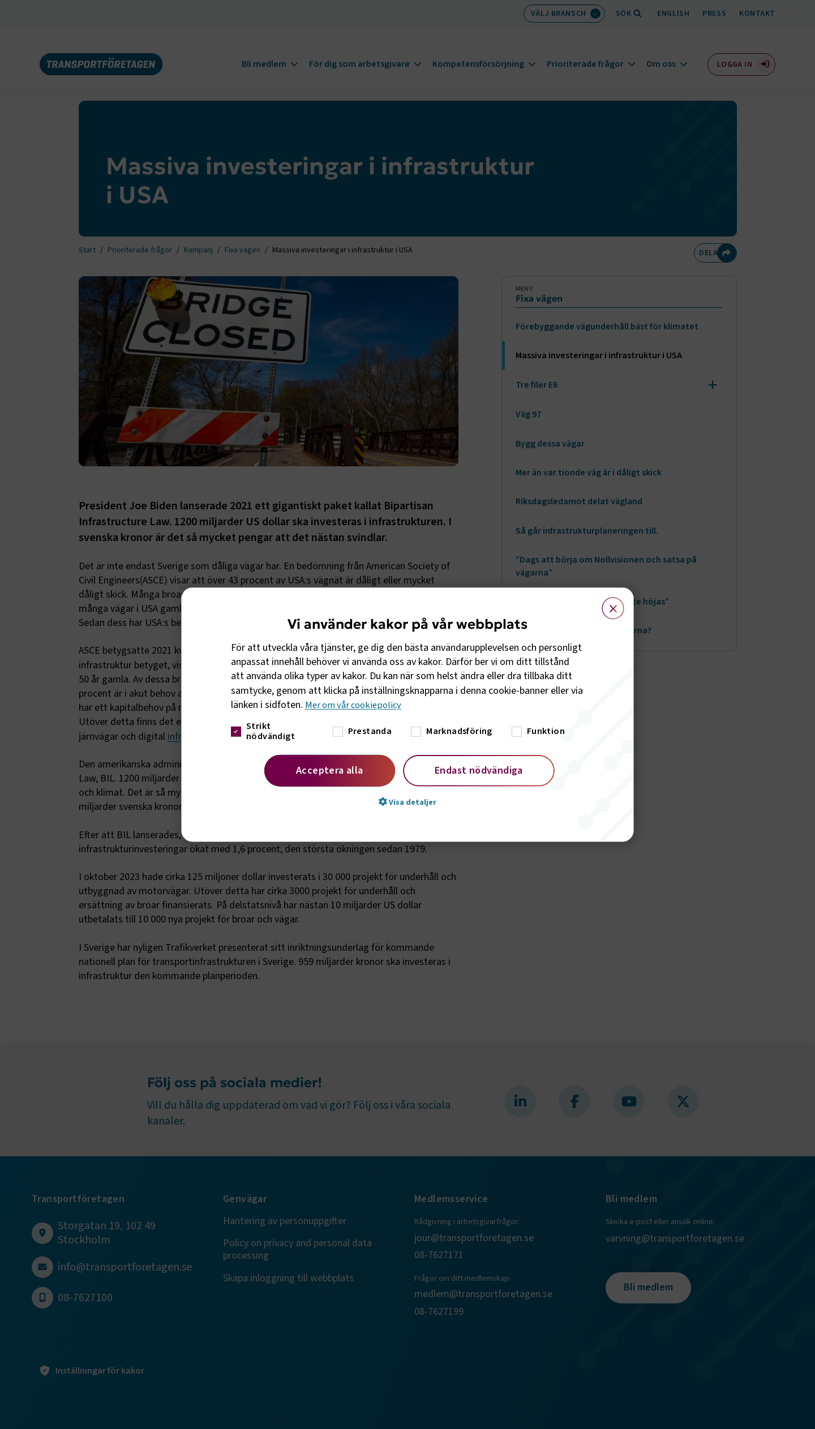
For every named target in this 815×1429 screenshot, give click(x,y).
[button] (407, 802)
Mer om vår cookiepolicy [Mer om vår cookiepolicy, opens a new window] (356, 705)
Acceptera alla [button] (329, 770)
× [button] (606, 603)
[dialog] (407, 714)
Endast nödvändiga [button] (479, 770)
